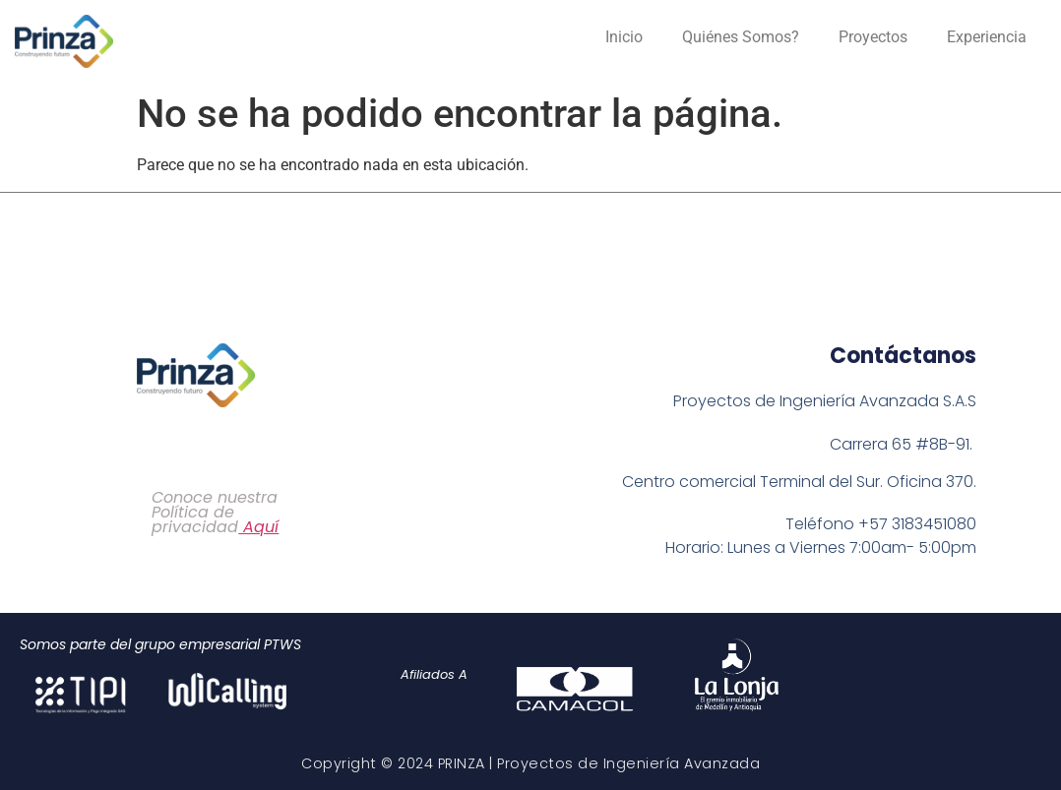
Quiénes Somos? (740, 37)
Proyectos (873, 37)
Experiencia (987, 37)
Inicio (624, 37)
